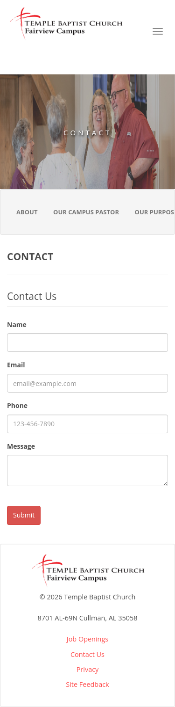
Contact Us (87, 654)
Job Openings (87, 638)
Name (17, 324)
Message (21, 446)
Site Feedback (87, 684)
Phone (17, 405)
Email (16, 364)
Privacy (88, 669)
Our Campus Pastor (86, 212)
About (26, 212)
